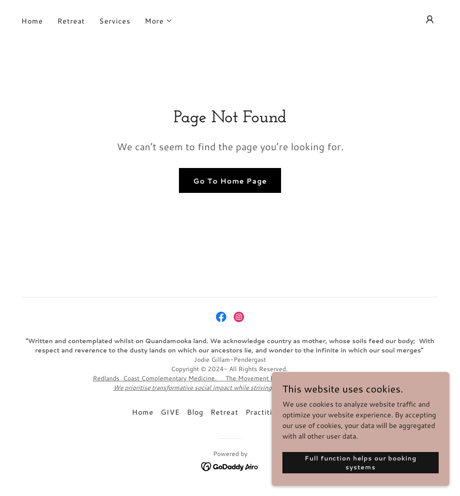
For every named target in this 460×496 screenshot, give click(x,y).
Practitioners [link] (269, 412)
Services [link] (115, 21)
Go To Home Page (230, 181)
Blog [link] (195, 412)
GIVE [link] (170, 412)
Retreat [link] (71, 21)
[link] (221, 317)
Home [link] (32, 21)
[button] (159, 21)
